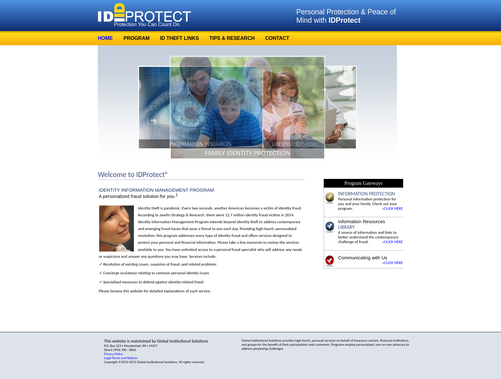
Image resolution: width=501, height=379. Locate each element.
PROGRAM (136, 38)
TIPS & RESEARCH (232, 38)
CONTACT (277, 38)
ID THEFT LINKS (179, 38)
